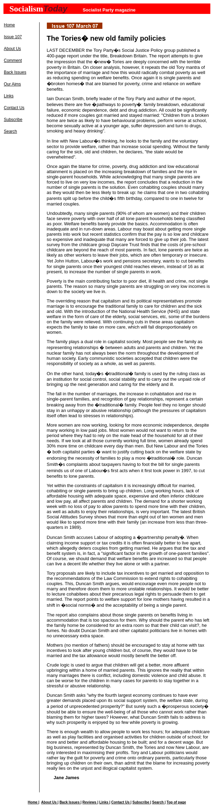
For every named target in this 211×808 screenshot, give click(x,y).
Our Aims (12, 84)
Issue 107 (13, 36)
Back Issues (15, 72)
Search (10, 131)
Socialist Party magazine (109, 10)
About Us (12, 48)
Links (9, 96)
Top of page (176, 802)
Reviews (90, 802)
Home (9, 25)
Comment (13, 60)
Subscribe (13, 119)
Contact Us (14, 107)
